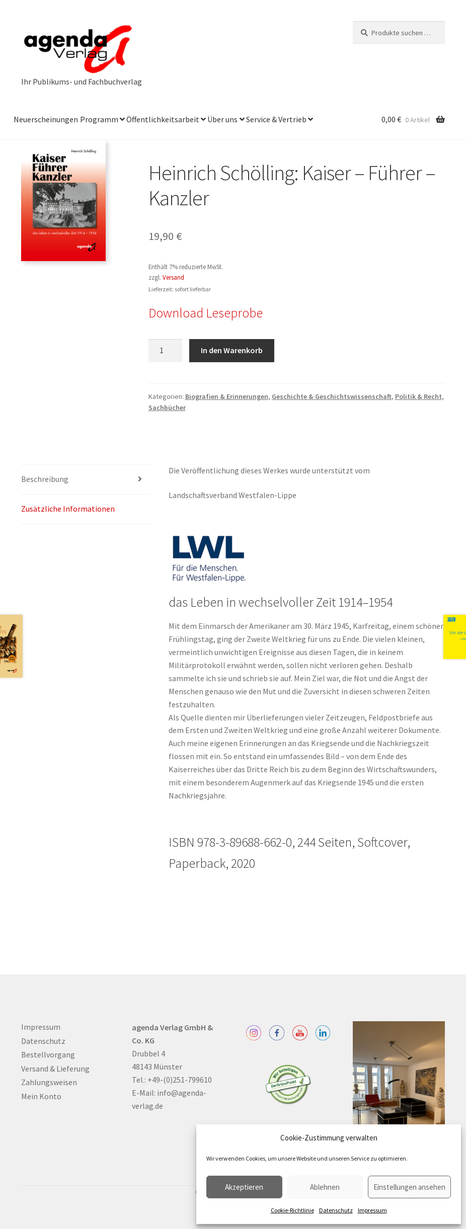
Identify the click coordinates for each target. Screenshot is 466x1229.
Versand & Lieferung (55, 1068)
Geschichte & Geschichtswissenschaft (332, 396)
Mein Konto (41, 1096)
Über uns (222, 119)
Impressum (372, 1210)
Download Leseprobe (205, 313)
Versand (173, 277)
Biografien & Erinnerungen (226, 396)
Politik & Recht (418, 396)
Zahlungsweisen (49, 1082)
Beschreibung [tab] (44, 479)
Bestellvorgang (48, 1054)
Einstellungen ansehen (409, 1187)
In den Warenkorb (232, 350)
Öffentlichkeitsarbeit (162, 119)
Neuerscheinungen (46, 119)
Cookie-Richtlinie (292, 1210)
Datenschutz (336, 1210)
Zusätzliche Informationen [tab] (68, 509)
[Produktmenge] (165, 350)
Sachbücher (167, 407)
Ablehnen (325, 1187)
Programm (99, 119)
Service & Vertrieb (276, 119)
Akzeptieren (244, 1187)
